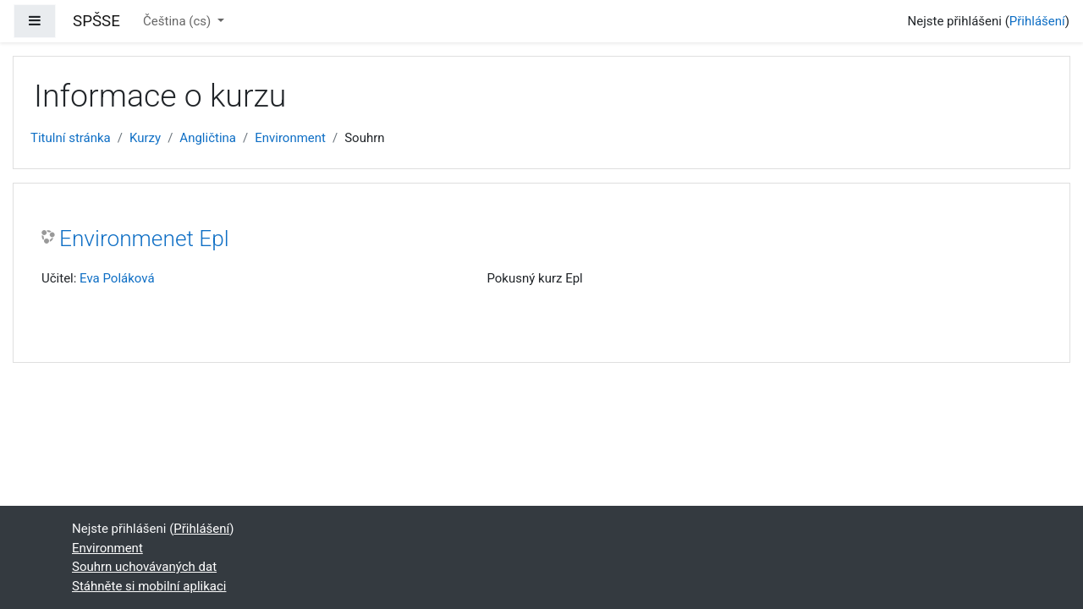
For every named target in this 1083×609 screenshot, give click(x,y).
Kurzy (145, 137)
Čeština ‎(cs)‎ (178, 21)
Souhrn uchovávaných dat (144, 566)
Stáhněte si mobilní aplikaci (149, 586)
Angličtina (207, 137)
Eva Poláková (117, 278)
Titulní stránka (70, 137)
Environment (290, 137)
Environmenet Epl (144, 238)
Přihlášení (1037, 21)
